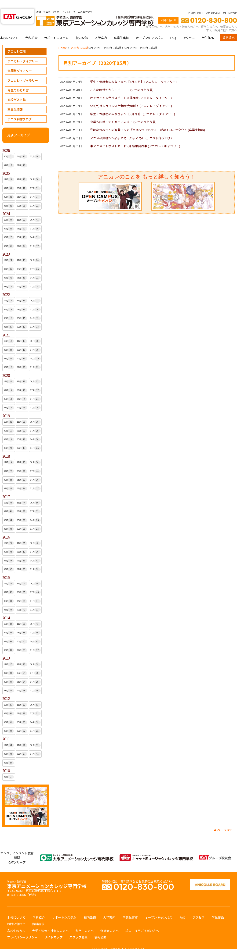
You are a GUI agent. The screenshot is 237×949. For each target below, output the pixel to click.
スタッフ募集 (78, 928)
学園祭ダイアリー (19, 61)
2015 (6, 568)
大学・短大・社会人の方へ (182, 17)
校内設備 (82, 28)
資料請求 (228, 28)
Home (62, 38)
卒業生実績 (121, 28)
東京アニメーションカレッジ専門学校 (47, 875)
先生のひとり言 (18, 81)
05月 (9, 147)
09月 (9, 179)
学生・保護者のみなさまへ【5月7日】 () (132, 105)
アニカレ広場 (16, 42)
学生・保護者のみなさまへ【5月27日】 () (133, 72)
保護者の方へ (228, 17)
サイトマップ (53, 928)
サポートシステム (56, 28)
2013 (6, 648)
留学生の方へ (209, 17)
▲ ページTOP (223, 821)
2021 (6, 325)
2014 (6, 608)
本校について (9, 28)
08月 (22, 179)
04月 (22, 147)
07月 (35, 179)
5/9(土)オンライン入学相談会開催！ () (131, 96)
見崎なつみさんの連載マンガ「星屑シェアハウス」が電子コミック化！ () (147, 120)
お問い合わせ (168, 11)
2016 (6, 527)
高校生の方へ (154, 17)
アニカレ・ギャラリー (22, 71)
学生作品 (208, 28)
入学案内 (101, 28)
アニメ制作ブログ (19, 110)
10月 (35, 170)
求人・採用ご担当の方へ (221, 21)
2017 (6, 487)
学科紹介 (31, 28)
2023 (6, 245)
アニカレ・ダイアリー (22, 52)
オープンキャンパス (149, 28)
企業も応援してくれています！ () (123, 113)
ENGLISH (195, 4)
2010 (6, 761)
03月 (35, 147)
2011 (6, 729)
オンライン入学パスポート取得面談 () (131, 88)
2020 (6, 366)
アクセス (189, 28)
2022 (6, 285)
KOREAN (213, 4)
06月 (9, 188)
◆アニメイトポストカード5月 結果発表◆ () (135, 137)
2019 (6, 406)
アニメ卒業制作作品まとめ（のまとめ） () (131, 129)
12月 (9, 170)
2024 (6, 204)
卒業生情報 (15, 100)
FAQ (173, 28)
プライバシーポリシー (22, 928)
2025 (6, 164)
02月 (9, 156)
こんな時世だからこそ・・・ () (121, 80)
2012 (6, 689)
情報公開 (100, 928)
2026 (6, 141)
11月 (22, 170)
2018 (6, 447)
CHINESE (230, 4)
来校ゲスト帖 (16, 90)
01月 (22, 156)
